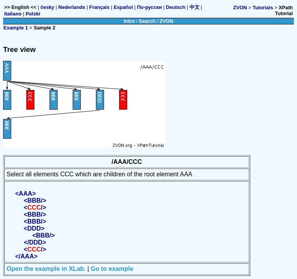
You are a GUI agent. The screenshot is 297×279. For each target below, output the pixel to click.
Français (99, 7)
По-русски (149, 7)
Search (147, 21)
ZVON (240, 7)
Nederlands (71, 7)
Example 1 (15, 28)
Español (123, 7)
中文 (194, 7)
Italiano (13, 14)
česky (48, 7)
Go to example (112, 268)
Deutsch (176, 7)
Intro (129, 21)
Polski (33, 14)
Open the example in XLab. (46, 268)
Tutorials (263, 7)
